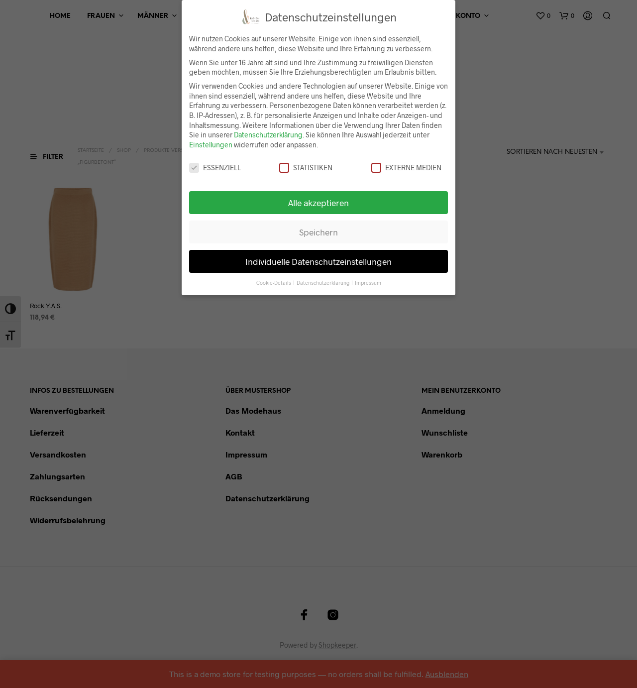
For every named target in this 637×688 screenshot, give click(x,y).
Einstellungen (210, 144)
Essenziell (215, 167)
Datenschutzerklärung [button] (323, 282)
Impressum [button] (368, 282)
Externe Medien (406, 167)
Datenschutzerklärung (268, 134)
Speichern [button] (318, 232)
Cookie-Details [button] (274, 282)
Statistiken (305, 167)
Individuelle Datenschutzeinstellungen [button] (318, 261)
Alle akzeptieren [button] (318, 202)
